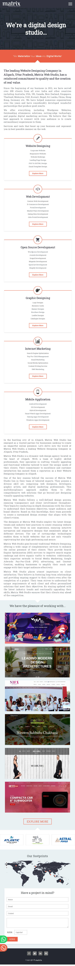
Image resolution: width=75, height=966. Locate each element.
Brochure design (37, 312)
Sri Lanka (52, 97)
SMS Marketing (38, 369)
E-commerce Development (38, 204)
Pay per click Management (38, 356)
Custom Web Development (37, 201)
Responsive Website (38, 154)
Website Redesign (38, 157)
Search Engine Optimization (38, 353)
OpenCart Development (38, 265)
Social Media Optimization (38, 363)
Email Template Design (38, 166)
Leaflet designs (38, 315)
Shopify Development (37, 268)
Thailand (8, 97)
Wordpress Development (38, 252)
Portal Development (38, 207)
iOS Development (38, 407)
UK (33, 94)
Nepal (43, 97)
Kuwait (35, 97)
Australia (20, 94)
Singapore (65, 94)
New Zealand (52, 94)
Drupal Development (38, 258)
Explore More (37, 173)
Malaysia (19, 97)
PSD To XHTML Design (38, 163)
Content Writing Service (37, 366)
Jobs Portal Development (38, 217)
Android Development (38, 404)
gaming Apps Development (38, 417)
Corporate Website (37, 150)
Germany (15, 100)
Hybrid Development (38, 410)
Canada (40, 94)
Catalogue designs (38, 318)
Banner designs (38, 309)
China (61, 97)
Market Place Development (38, 211)
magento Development (38, 261)
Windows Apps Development (37, 420)
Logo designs (37, 302)
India (44, 91)
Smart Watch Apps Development (38, 413)
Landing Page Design (38, 160)
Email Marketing (37, 360)
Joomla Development (37, 255)
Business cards (38, 306)
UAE (27, 97)
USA (28, 94)
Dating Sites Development (38, 214)
